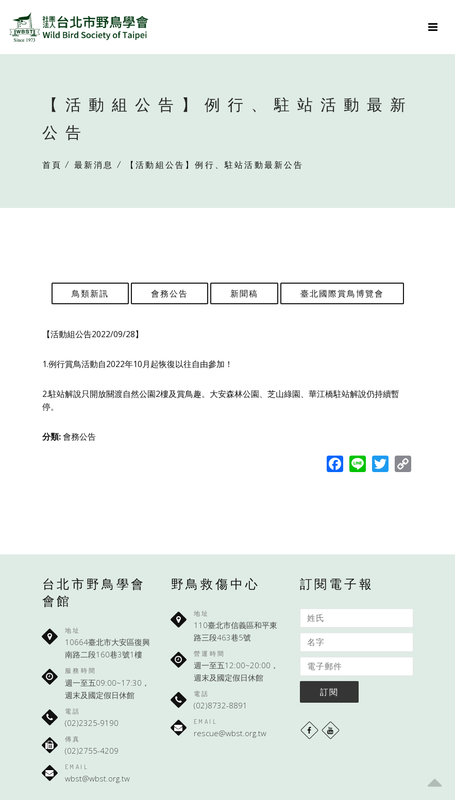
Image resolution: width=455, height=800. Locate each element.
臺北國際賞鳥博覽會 (342, 293)
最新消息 (94, 165)
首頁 (52, 165)
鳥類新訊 (90, 293)
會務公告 (169, 293)
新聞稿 (244, 293)
